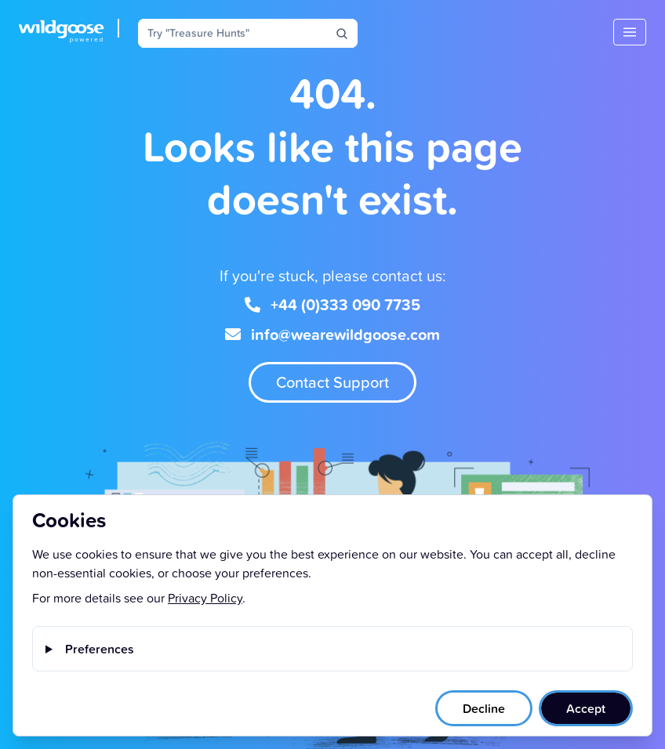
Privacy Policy (205, 597)
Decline (484, 708)
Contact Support (332, 382)
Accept (585, 708)
